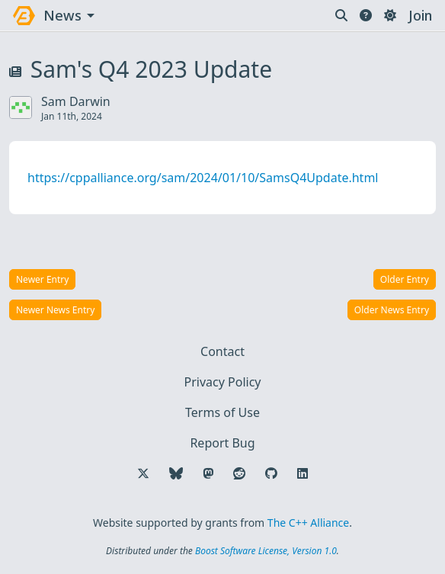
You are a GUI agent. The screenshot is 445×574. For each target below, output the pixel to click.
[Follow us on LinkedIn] (302, 473)
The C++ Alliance (308, 522)
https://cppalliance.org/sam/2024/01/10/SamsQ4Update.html (202, 177)
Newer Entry (42, 279)
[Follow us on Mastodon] (208, 473)
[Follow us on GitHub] (271, 473)
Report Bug (222, 443)
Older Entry (404, 279)
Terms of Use (222, 412)
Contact (222, 351)
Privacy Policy (222, 382)
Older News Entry (391, 309)
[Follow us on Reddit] (239, 473)
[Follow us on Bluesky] (176, 473)
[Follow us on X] (143, 473)
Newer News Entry (55, 309)
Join (420, 15)
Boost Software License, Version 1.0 (266, 550)
